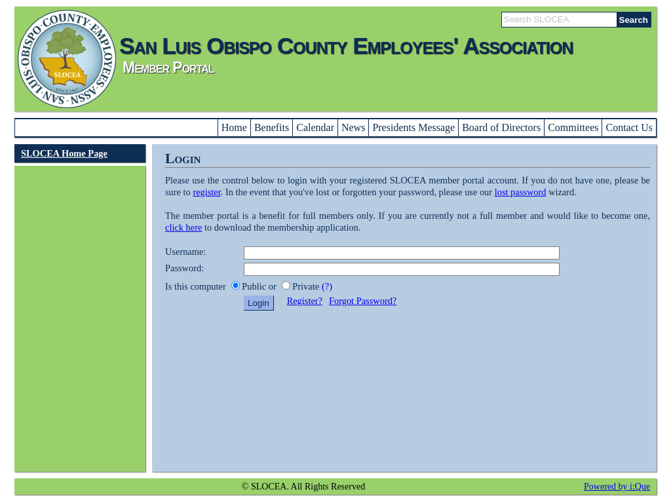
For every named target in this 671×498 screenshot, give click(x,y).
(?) (327, 286)
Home (234, 127)
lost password (520, 192)
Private (305, 286)
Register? (304, 301)
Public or (260, 286)
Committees (573, 127)
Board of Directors (501, 127)
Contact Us (629, 127)
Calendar (315, 127)
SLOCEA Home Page (64, 153)
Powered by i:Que (617, 486)
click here (183, 227)
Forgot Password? (362, 301)
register (206, 192)
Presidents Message (413, 127)
